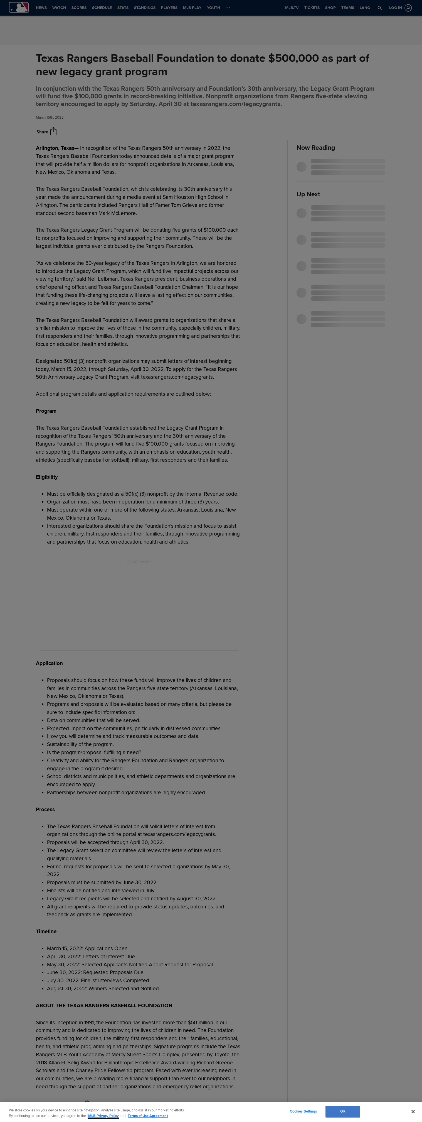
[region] (211, 1112)
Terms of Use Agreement (148, 1116)
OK (342, 1111)
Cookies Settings (303, 1111)
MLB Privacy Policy (103, 1116)
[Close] (413, 1111)
